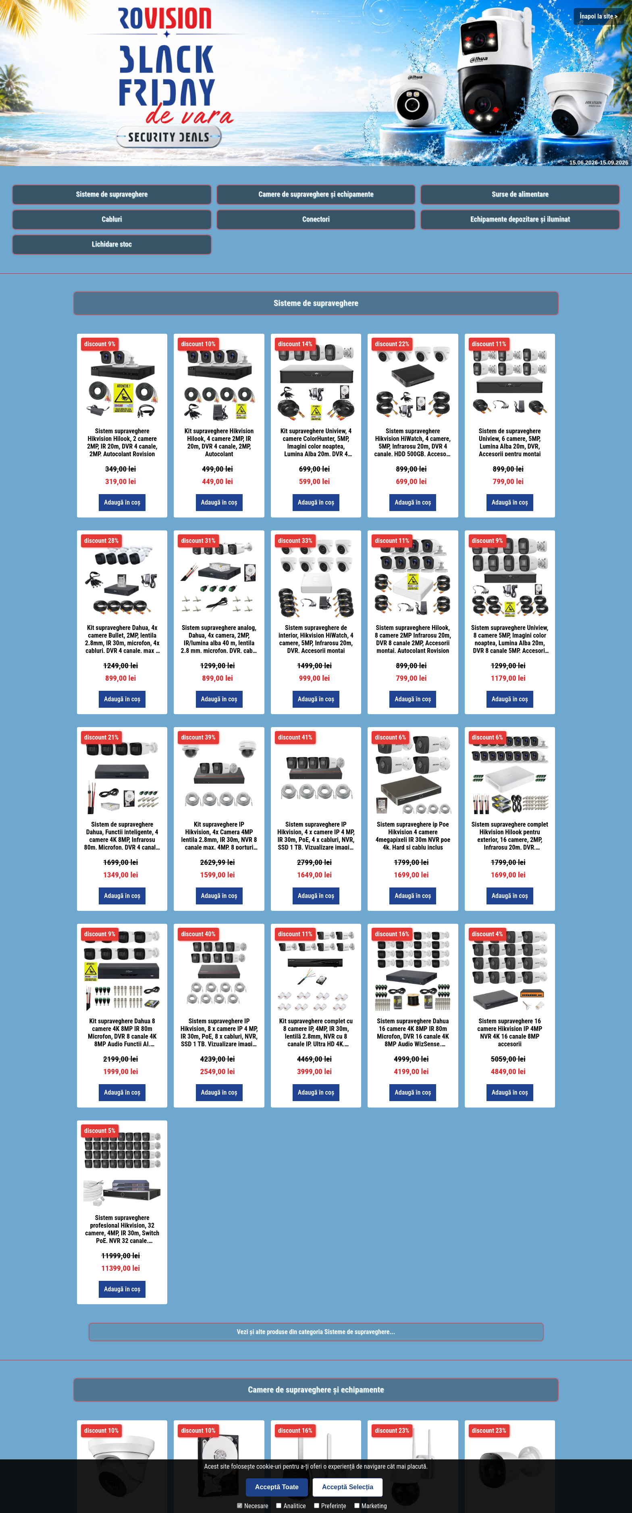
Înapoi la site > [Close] (598, 16)
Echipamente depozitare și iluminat (520, 219)
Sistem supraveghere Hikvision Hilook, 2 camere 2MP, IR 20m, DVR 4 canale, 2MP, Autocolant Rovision (122, 441)
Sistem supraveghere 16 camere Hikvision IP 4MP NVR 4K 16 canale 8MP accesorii (509, 1031)
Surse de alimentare (520, 194)
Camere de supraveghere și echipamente (315, 194)
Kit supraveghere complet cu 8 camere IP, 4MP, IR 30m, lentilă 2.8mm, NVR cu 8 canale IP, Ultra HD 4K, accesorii (316, 1031)
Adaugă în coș (122, 502)
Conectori (316, 219)
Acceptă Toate (277, 1487)
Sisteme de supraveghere (112, 194)
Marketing (370, 1506)
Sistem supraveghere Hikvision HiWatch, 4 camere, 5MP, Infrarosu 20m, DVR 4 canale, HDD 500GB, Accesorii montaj (412, 441)
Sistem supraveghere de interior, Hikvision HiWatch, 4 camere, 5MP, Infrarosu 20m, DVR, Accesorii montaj (316, 638)
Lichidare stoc (112, 244)
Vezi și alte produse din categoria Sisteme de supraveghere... (316, 1332)
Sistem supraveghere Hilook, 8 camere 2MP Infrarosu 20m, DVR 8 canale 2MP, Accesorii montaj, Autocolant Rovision (413, 638)
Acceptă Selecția (347, 1487)
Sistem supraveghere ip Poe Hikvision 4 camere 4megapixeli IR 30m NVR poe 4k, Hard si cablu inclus (413, 835)
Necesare (252, 1506)
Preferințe (330, 1506)
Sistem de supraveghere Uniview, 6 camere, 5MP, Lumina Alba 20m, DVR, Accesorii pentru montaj (510, 441)
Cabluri (112, 219)
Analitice (291, 1506)
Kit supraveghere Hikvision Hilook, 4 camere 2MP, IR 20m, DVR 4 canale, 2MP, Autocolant (219, 441)
